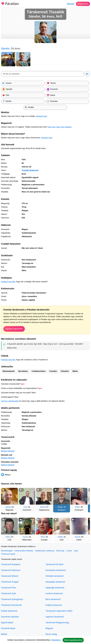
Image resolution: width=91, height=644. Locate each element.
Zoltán (60, 507)
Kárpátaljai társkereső (55, 582)
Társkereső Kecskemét (11, 605)
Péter (77, 507)
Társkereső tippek (8, 554)
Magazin (49, 628)
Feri (25, 507)
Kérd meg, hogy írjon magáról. (60, 127)
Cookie (69, 551)
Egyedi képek (7, 622)
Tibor (43, 537)
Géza (8, 537)
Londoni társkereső (54, 593)
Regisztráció (82, 4)
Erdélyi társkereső (9, 611)
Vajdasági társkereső (55, 588)
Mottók (4, 634)
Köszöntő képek (8, 628)
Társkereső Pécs (8, 588)
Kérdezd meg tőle (8, 282)
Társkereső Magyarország (57, 622)
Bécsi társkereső (53, 599)
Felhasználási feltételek (23, 551)
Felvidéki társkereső (55, 576)
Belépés (70, 4)
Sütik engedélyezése (73, 640)
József (8, 507)
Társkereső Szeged (10, 582)
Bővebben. (56, 640)
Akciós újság (51, 634)
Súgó (76, 551)
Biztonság (60, 551)
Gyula (25, 537)
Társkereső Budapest (10, 564)
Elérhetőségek (6, 551)
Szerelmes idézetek (10, 617)
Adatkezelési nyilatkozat (44, 551)
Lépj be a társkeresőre (10, 401)
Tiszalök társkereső (30, 170)
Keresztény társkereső (56, 570)
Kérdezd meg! (41, 116)
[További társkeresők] (86, 499)
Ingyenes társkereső (55, 617)
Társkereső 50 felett (54, 564)
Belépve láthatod (7, 451)
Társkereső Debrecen (10, 570)
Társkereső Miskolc (9, 576)
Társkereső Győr (8, 593)
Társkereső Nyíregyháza (12, 599)
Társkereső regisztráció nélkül (59, 611)
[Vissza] (5, 499)
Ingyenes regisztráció (14, 329)
